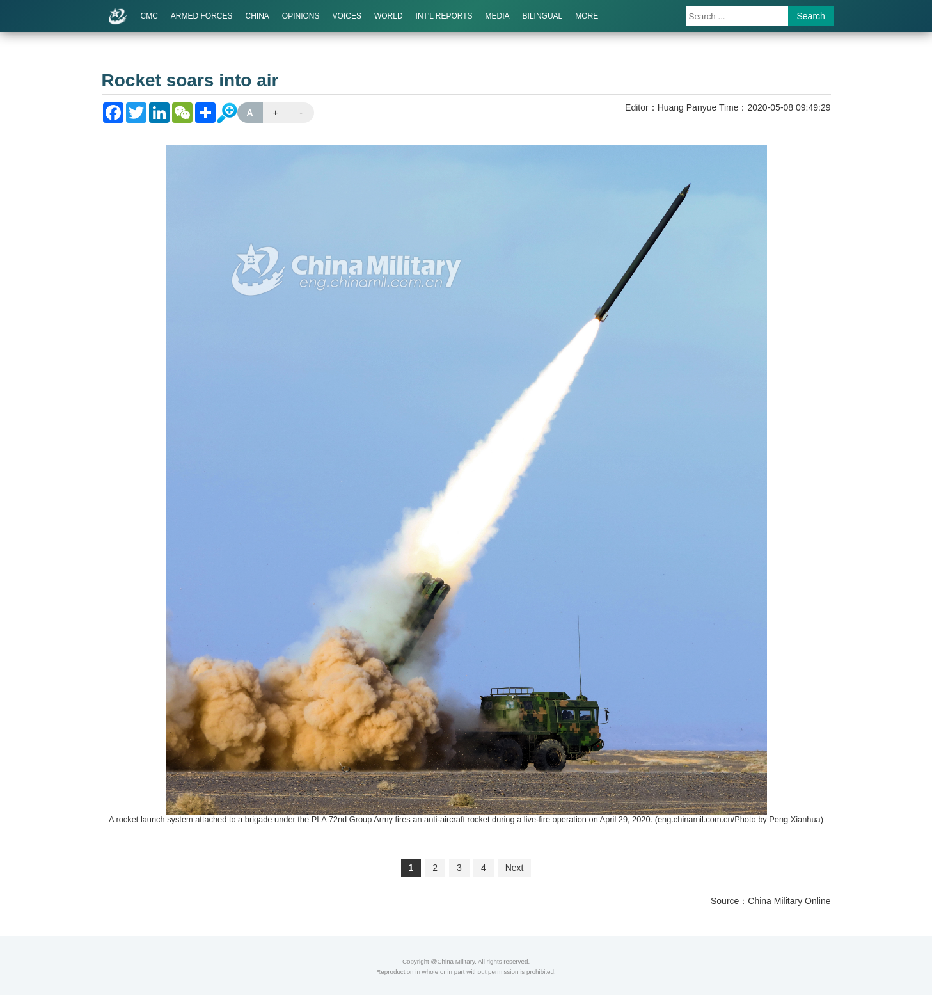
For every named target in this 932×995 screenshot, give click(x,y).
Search (811, 16)
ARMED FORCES (202, 16)
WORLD (388, 16)
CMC (149, 16)
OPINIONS (301, 16)
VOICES (347, 16)
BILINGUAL (543, 16)
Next (514, 868)
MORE (586, 16)
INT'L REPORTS (444, 16)
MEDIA (498, 16)
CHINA (257, 16)
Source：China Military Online (771, 901)
